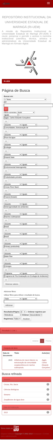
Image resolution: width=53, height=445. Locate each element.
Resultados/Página (11, 312)
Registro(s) (8, 319)
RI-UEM (7, 81)
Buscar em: (8, 96)
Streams (7, 395)
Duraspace (37, 434)
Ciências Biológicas (11, 390)
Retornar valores (11, 284)
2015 (6, 412)
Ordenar (25, 315)
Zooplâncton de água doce (14, 400)
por (5, 102)
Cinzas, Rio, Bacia (11, 384)
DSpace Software (7, 434)
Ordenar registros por (37, 312)
